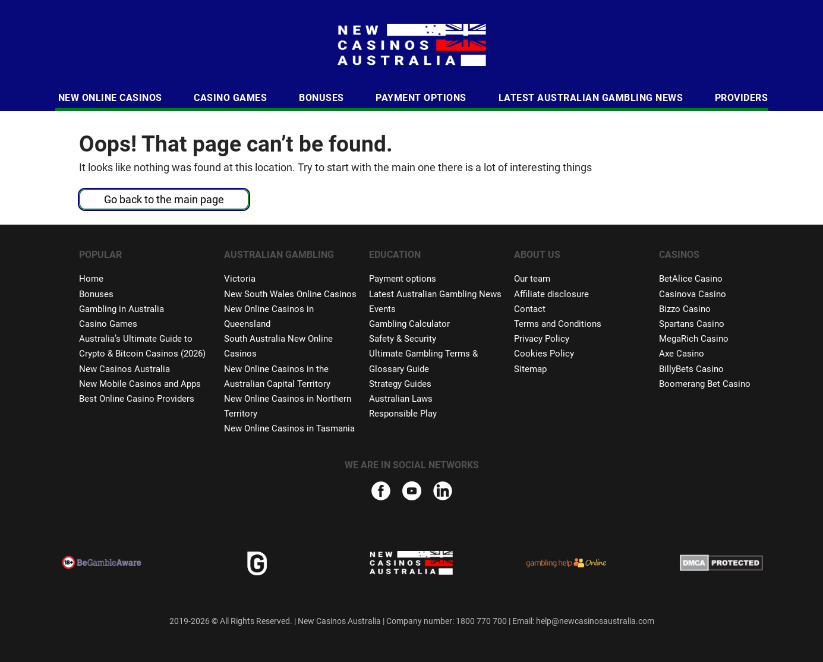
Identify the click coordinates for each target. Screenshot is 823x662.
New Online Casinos (110, 97)
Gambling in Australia (121, 309)
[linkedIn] (442, 495)
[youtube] (411, 492)
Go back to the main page (164, 199)
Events (382, 309)
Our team (532, 278)
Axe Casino (681, 353)
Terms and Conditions (557, 324)
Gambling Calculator (409, 324)
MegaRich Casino (694, 338)
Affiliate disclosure (551, 294)
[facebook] (380, 492)
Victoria (240, 278)
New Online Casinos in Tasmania (289, 428)
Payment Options (421, 97)
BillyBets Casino (691, 369)
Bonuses (321, 97)
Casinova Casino (692, 294)
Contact (529, 309)
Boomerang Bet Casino (705, 384)
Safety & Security (402, 338)
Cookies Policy (544, 353)
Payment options (402, 278)
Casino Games (230, 97)
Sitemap (530, 369)
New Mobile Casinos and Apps (140, 384)
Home (91, 278)
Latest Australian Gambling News (591, 97)
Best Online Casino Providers (136, 398)
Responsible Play (403, 413)
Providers (741, 97)
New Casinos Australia (124, 369)
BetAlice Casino (691, 278)
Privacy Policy (541, 338)
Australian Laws (401, 398)
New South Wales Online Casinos (290, 294)
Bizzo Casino (685, 309)
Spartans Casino (691, 324)
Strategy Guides (400, 384)
